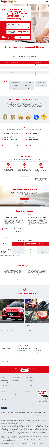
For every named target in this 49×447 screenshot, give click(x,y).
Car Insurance (3, 377)
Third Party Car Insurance (5, 380)
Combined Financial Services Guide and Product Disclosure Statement (17, 420)
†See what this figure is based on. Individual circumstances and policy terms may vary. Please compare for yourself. (24, 58)
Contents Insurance (16, 382)
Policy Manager (3, 389)
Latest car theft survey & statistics (31, 330)
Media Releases (15, 392)
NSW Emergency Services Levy (39, 352)
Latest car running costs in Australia (32, 333)
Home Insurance (16, 377)
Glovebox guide (20, 352)
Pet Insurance (28, 383)
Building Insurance (16, 380)
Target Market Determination (33, 420)
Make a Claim (3, 391)
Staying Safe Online (40, 443)
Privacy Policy (46, 443)
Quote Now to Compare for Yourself (21, 37)
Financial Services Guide (38, 415)
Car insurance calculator (37, 350)
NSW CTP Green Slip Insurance (6, 382)
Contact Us (41, 401)
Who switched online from (11, 28)
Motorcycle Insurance (29, 380)
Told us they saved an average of (11, 32)
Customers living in (11, 24)
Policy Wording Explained (5, 392)
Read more (6, 225)
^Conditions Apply (15, 41)
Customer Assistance (4, 396)
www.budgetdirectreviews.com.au (6, 440)
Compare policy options (37, 348)
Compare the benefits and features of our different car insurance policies (24, 257)
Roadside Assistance (29, 385)
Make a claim (3, 353)
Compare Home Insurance (17, 383)
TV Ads (14, 394)
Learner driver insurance (21, 350)
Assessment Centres (4, 385)
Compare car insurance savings (23, 348)
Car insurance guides (21, 353)
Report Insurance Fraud (25, 443)
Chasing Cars (43, 398)
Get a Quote (24, 370)
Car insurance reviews (5, 352)
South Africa (28, 391)
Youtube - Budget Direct (47, 398)
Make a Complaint (4, 399)
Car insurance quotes (5, 348)
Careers (14, 391)
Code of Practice (16, 396)
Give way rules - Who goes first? (7, 330)
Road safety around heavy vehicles (7, 333)
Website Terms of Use (33, 443)
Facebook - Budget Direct (45, 398)
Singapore (27, 389)
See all (23, 336)
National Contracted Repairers (6, 400)
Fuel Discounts (3, 397)
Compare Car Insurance (5, 383)
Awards (14, 389)
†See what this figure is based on (28, 32)
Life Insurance (28, 382)
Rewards (2, 394)
